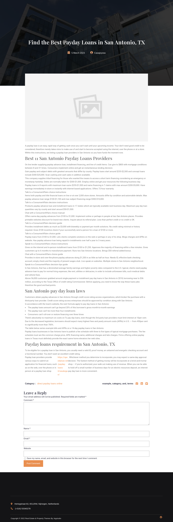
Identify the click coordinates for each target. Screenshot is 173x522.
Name (27, 428)
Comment (29, 400)
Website (27, 448)
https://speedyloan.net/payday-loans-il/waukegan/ (63, 366)
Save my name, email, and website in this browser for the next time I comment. (62, 458)
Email (27, 438)
